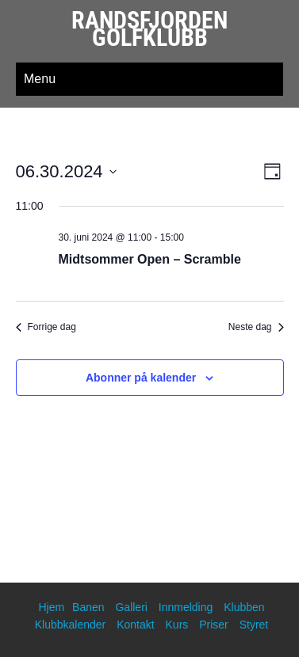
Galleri (131, 607)
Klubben (244, 607)
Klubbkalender (70, 624)
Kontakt (135, 624)
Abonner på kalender (141, 377)
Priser (213, 624)
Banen (88, 607)
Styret (254, 624)
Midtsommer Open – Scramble (150, 259)
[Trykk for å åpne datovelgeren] (66, 171)
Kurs (177, 624)
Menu (40, 78)
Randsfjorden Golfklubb (149, 28)
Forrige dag (46, 326)
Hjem (51, 607)
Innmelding (186, 607)
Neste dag (256, 326)
